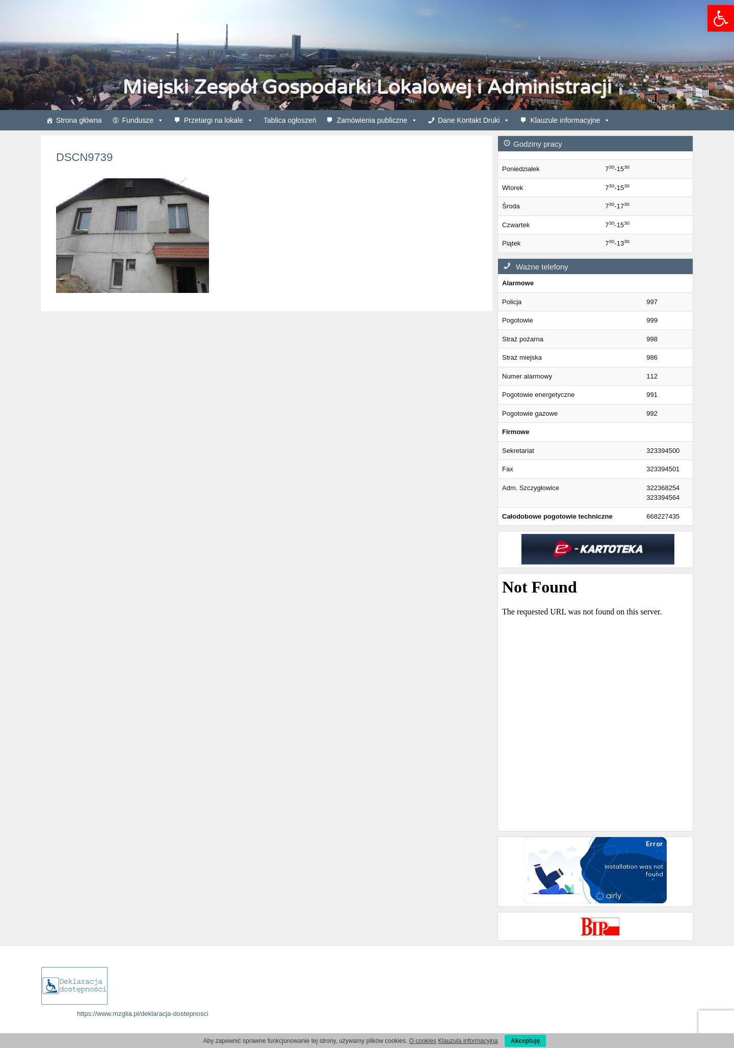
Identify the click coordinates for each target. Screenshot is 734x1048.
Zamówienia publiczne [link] (376, 120)
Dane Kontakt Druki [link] (474, 120)
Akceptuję (525, 1040)
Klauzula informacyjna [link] (467, 1040)
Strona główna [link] (79, 120)
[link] (720, 18)
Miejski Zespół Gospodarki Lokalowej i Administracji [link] (367, 87)
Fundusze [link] (143, 120)
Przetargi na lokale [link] (218, 120)
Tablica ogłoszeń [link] (290, 120)
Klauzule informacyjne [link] (570, 120)
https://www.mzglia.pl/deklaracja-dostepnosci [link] (142, 1013)
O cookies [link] (422, 1040)
